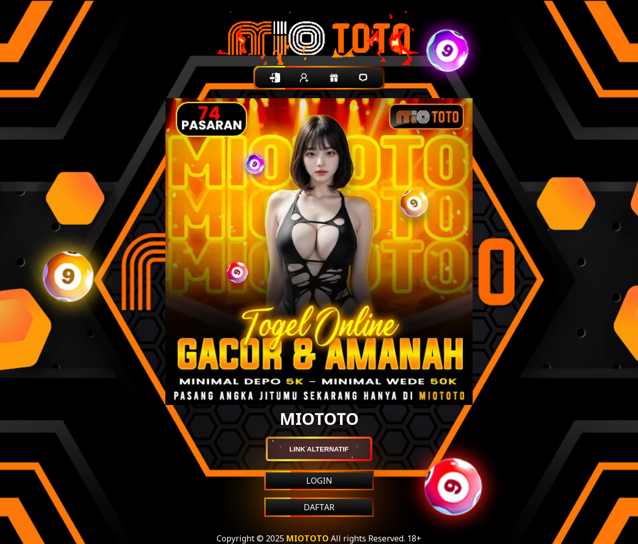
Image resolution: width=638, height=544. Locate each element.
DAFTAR (319, 507)
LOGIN (319, 480)
